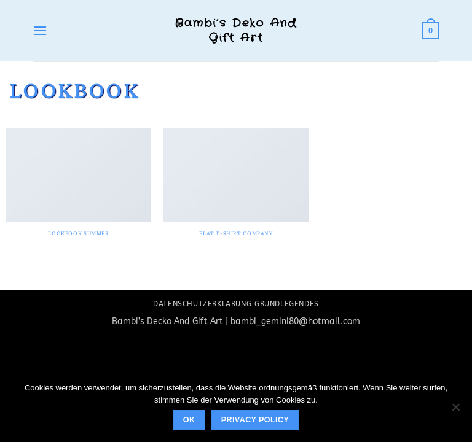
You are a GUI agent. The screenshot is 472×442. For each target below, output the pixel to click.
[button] (40, 30)
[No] (455, 411)
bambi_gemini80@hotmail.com (295, 321)
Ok (189, 420)
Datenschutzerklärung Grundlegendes (236, 304)
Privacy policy (255, 420)
